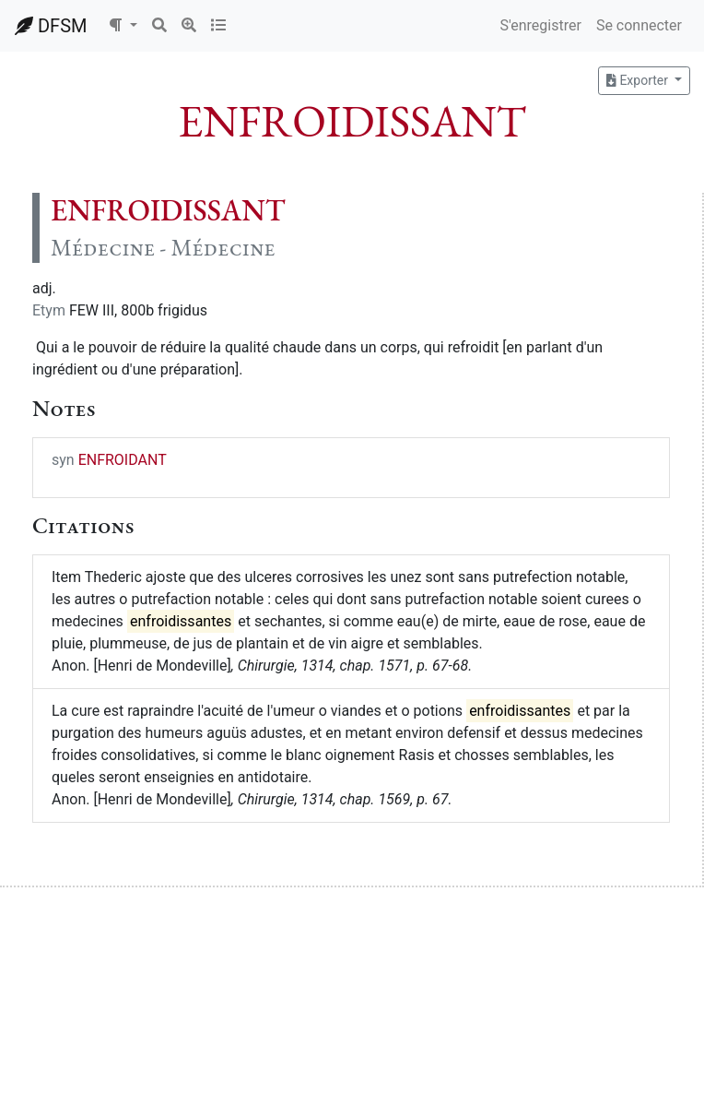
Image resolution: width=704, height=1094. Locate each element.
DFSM (51, 26)
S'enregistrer (540, 25)
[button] (122, 25)
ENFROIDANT (122, 460)
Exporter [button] (638, 80)
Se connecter (639, 25)
